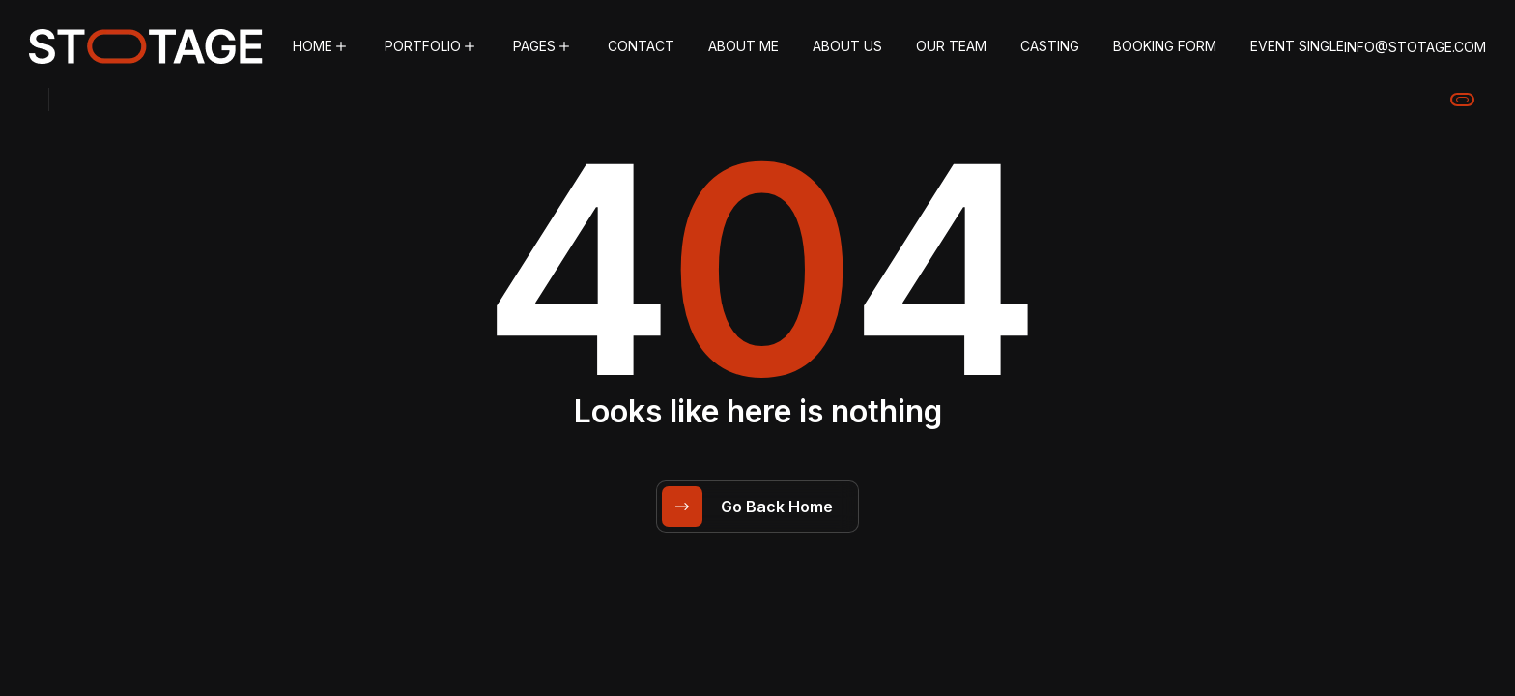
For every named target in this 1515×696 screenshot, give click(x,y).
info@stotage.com (1415, 47)
